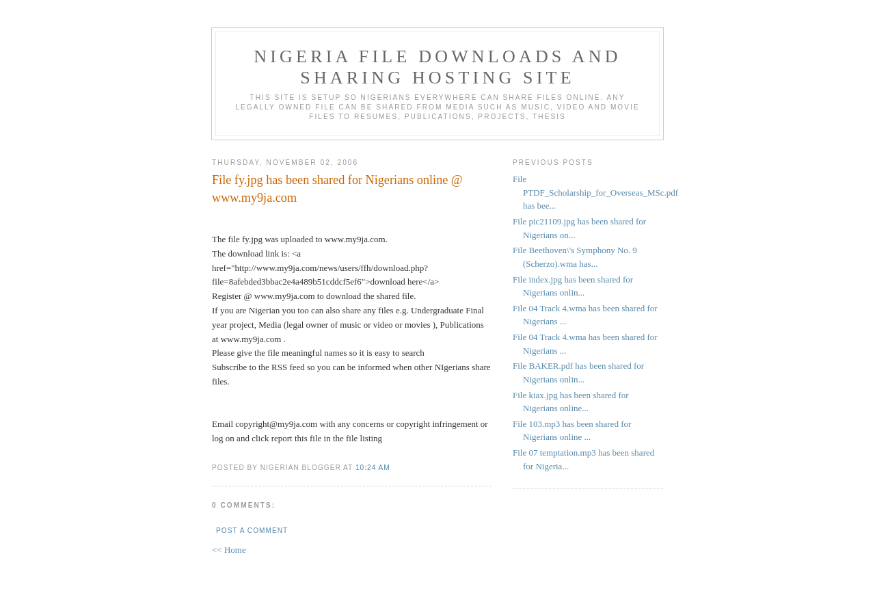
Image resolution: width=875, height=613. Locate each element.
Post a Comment (252, 530)
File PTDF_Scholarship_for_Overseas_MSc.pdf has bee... (595, 192)
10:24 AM (372, 467)
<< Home (229, 550)
